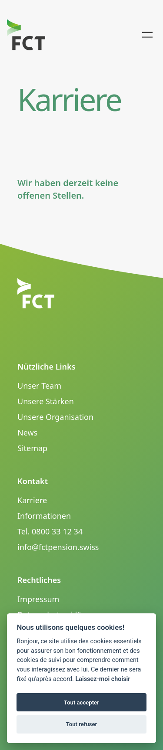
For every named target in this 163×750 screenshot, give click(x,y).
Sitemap (32, 448)
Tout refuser (81, 724)
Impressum (38, 599)
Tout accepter (81, 702)
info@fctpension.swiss (58, 547)
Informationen (44, 516)
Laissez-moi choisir (102, 679)
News (27, 432)
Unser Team (39, 385)
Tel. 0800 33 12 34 (50, 531)
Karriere (32, 500)
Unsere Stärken (45, 401)
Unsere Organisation (55, 417)
